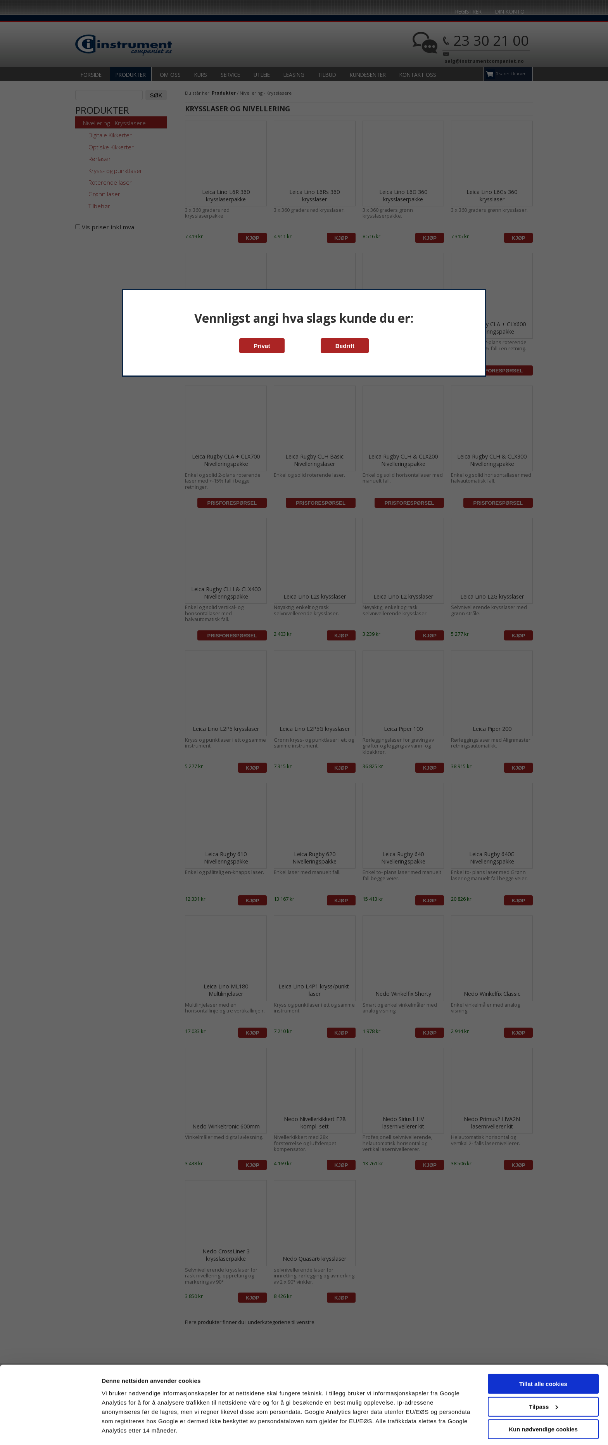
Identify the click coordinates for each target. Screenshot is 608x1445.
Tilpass (543, 1384)
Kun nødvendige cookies (543, 1407)
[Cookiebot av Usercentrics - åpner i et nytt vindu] (50, 1430)
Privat (262, 346)
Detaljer (112, 1429)
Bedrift (344, 346)
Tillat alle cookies (543, 1362)
